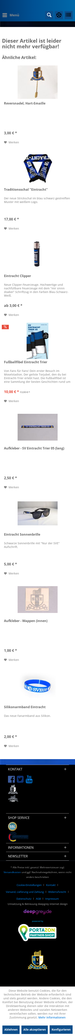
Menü (10, 14)
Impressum (52, 898)
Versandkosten (12, 872)
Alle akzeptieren (34, 1029)
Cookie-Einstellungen (29, 885)
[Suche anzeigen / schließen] (49, 15)
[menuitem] (10, 15)
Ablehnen (11, 1029)
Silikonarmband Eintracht (25, 707)
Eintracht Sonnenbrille (22, 534)
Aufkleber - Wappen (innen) (25, 621)
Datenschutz (23, 898)
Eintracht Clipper (17, 276)
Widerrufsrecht (57, 892)
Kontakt (51, 885)
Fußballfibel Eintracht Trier (25, 362)
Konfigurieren (61, 1029)
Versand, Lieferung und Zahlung (25, 892)
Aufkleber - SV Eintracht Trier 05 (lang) (34, 448)
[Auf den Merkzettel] (11, 142)
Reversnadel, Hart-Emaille (24, 103)
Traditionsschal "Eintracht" (26, 189)
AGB (38, 898)
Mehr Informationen (52, 1017)
